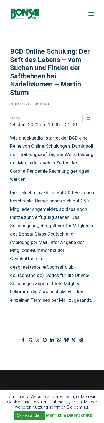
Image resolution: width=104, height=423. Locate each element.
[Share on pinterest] (45, 340)
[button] (91, 14)
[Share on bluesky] (66, 340)
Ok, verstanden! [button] (29, 415)
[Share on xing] (73, 340)
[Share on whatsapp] (59, 340)
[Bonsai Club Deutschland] (25, 14)
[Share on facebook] (23, 340)
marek (45, 104)
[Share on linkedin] (52, 340)
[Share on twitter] (30, 340)
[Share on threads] (37, 340)
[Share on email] (81, 340)
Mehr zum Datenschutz (69, 415)
